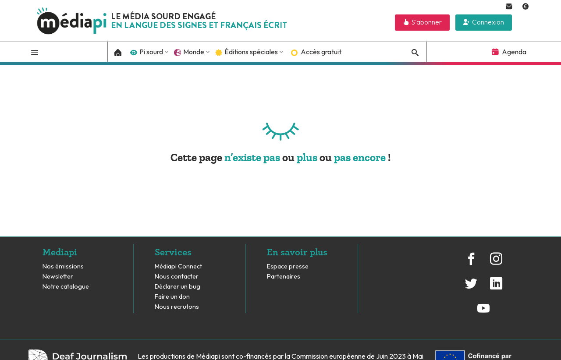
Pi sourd (151, 51)
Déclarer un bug (177, 286)
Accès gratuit (321, 51)
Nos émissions (63, 266)
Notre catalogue (66, 286)
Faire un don (172, 296)
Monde (193, 51)
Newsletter (58, 276)
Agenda (514, 51)
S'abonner (427, 22)
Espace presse (288, 266)
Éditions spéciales (251, 51)
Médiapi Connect (178, 266)
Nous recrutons (177, 307)
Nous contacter (177, 276)
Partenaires (284, 276)
